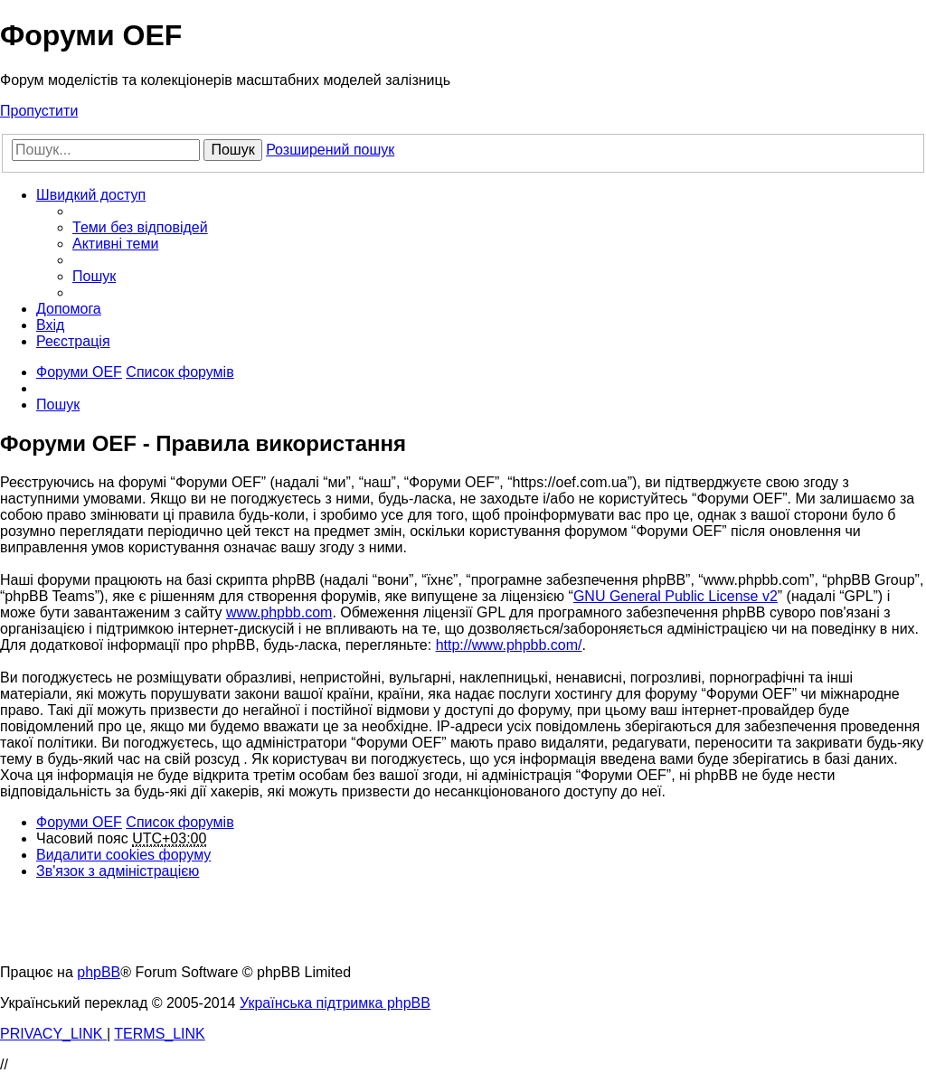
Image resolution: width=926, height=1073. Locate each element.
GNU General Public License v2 (675, 596)
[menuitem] (140, 227)
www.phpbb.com (279, 612)
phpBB (98, 972)
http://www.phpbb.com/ (509, 645)
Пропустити (39, 110)
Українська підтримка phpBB (335, 1003)
